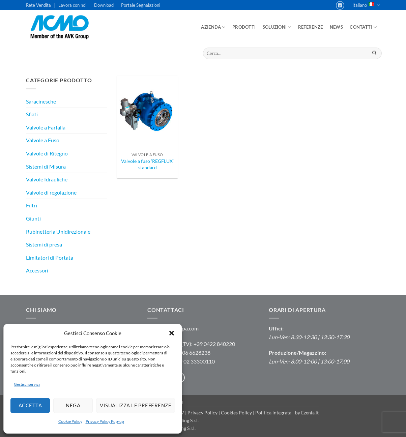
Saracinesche (41, 101)
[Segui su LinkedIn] (340, 5)
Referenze (310, 27)
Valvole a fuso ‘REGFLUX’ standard (147, 164)
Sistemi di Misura (46, 166)
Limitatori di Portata (49, 257)
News (336, 27)
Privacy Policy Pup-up (105, 421)
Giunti (33, 218)
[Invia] (374, 53)
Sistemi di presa (44, 244)
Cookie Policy (70, 421)
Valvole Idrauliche (46, 179)
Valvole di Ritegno (47, 153)
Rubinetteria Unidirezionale (58, 231)
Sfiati (32, 114)
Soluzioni (277, 27)
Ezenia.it (310, 412)
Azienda (213, 27)
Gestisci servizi (27, 384)
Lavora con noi (72, 5)
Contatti (363, 27)
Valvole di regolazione (51, 192)
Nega (73, 405)
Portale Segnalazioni (140, 5)
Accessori (37, 270)
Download (104, 5)
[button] (171, 333)
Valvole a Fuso (42, 140)
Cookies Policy (236, 412)
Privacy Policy (202, 412)
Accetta (30, 405)
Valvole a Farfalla (45, 127)
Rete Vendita (38, 5)
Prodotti (244, 27)
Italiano (366, 5)
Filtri (31, 205)
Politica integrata (273, 412)
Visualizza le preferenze (135, 405)
